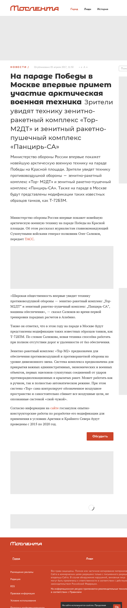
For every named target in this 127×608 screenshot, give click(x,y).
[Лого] (34, 8)
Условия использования (23, 600)
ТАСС (29, 239)
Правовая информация (22, 593)
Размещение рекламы (21, 572)
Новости (18, 67)
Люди (89, 558)
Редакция (15, 579)
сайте (54, 408)
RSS (12, 586)
